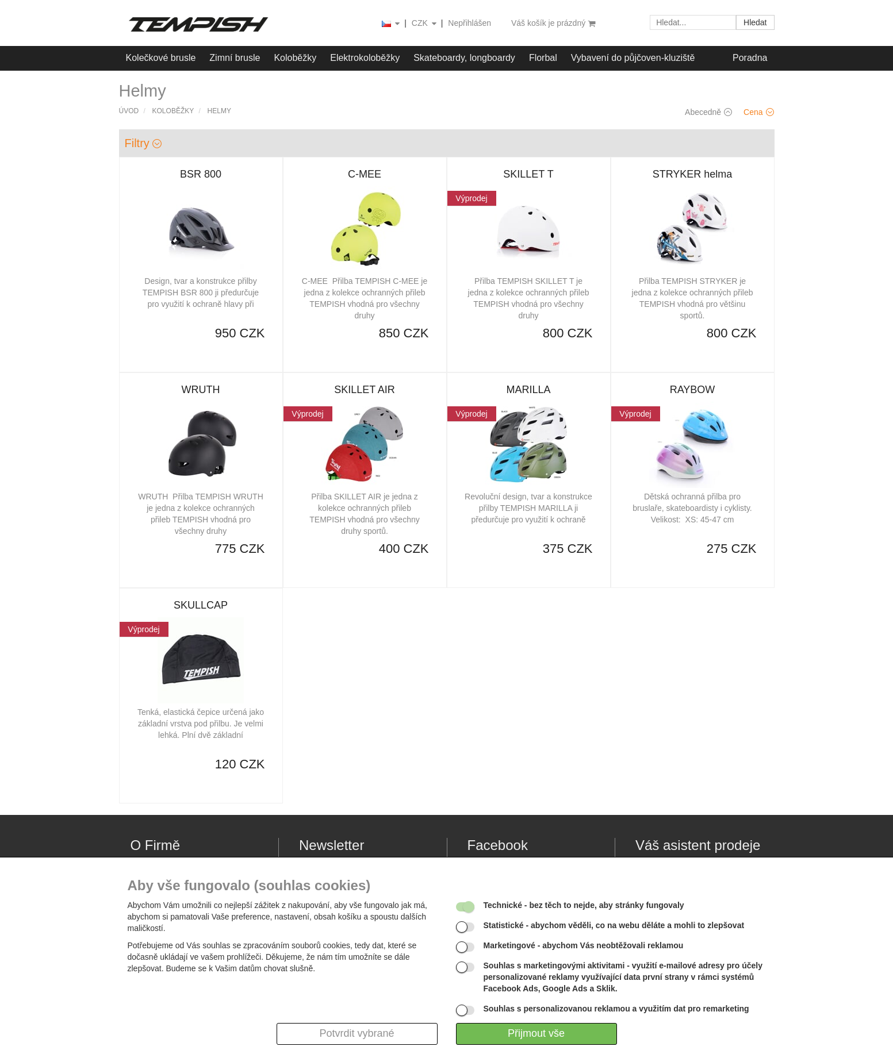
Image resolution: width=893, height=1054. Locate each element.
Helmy (219, 111)
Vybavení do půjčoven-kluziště (633, 58)
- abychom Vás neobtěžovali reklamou (584, 945)
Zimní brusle (234, 58)
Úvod (129, 111)
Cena (758, 112)
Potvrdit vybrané (356, 1033)
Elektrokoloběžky (365, 58)
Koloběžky (295, 58)
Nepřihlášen (469, 23)
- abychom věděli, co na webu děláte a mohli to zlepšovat (614, 925)
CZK (425, 23)
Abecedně (708, 112)
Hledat (754, 22)
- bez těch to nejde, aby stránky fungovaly (584, 905)
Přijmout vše (536, 1033)
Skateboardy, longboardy (464, 58)
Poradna (750, 58)
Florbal (543, 58)
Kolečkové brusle (161, 58)
